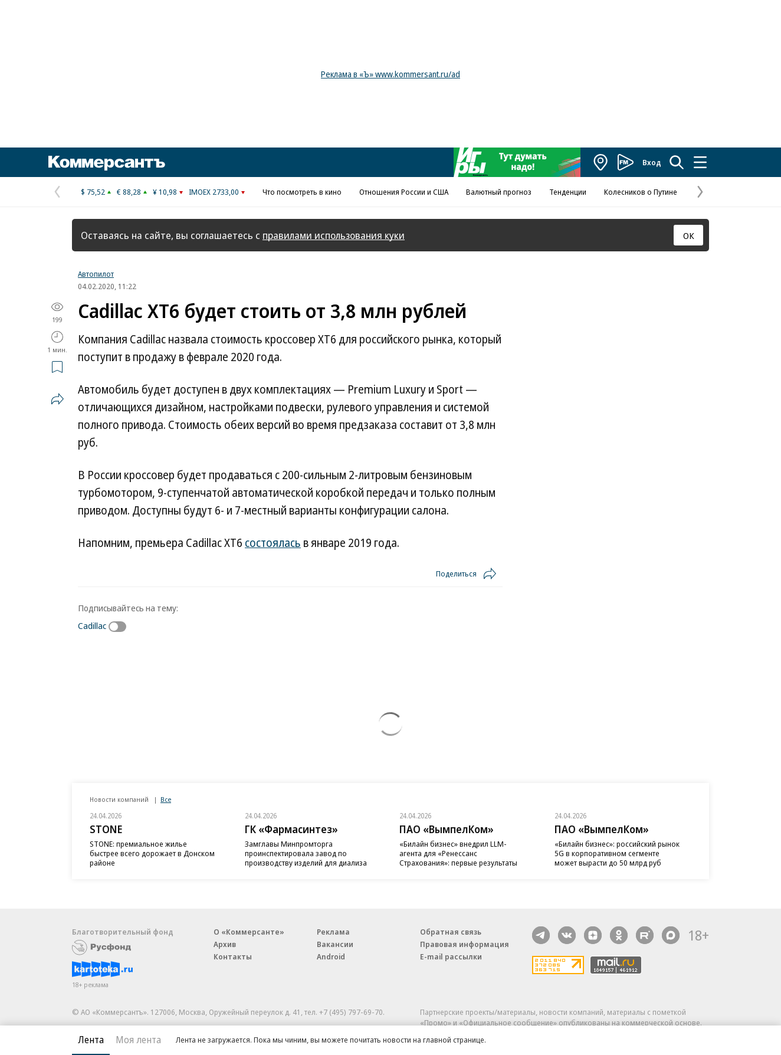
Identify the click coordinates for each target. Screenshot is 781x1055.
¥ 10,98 (165, 191)
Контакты (233, 956)
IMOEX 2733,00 (214, 191)
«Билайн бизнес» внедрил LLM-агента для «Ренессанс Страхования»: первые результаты (458, 853)
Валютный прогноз (498, 191)
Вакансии (335, 944)
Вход (651, 162)
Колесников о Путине (640, 191)
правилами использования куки (333, 235)
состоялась (273, 543)
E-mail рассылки (451, 956)
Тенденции (567, 191)
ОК (688, 235)
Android (331, 956)
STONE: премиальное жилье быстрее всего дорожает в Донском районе (152, 853)
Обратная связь (450, 931)
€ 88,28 (129, 191)
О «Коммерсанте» (249, 931)
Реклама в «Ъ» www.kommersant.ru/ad (390, 74)
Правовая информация (464, 944)
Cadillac (92, 625)
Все (165, 799)
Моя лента (138, 1039)
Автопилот (96, 273)
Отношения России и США (403, 191)
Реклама (333, 931)
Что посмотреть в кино (302, 191)
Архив (225, 944)
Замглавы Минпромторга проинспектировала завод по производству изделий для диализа (306, 853)
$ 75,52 (93, 191)
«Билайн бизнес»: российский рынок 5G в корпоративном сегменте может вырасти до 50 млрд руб (617, 853)
